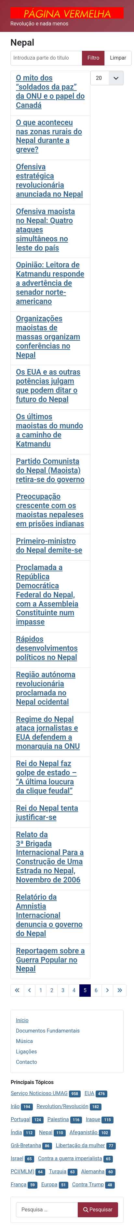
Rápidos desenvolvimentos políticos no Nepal (47, 648)
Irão (15, 1106)
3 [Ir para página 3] (62, 990)
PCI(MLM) (22, 1171)
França (18, 1184)
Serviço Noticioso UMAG (39, 1093)
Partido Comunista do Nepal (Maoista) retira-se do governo (50, 470)
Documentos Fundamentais (48, 1031)
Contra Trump (88, 1184)
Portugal (21, 1119)
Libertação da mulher (80, 1145)
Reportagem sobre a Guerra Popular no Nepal (50, 960)
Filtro (93, 58)
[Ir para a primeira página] (17, 990)
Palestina (58, 1119)
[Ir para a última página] (120, 990)
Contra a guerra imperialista (70, 1158)
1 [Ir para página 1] (40, 990)
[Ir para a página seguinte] (107, 990)
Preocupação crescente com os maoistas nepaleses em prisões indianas (50, 510)
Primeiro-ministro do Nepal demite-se (49, 545)
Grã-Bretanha (26, 1145)
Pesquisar (98, 1210)
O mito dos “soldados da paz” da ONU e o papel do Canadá (50, 91)
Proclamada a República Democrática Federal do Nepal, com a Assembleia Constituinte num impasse (47, 594)
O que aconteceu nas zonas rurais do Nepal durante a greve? (49, 136)
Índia (16, 1132)
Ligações (26, 1052)
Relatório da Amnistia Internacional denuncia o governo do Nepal (49, 915)
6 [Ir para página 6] (96, 990)
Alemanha (93, 1171)
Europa (49, 1184)
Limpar (118, 58)
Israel (17, 1158)
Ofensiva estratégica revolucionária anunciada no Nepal (49, 180)
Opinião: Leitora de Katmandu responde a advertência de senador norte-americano (50, 283)
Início (22, 1020)
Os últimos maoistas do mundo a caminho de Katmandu (49, 430)
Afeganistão (84, 1132)
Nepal (45, 1132)
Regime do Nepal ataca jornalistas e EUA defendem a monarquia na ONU (48, 733)
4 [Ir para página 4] (74, 990)
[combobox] (47, 1209)
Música (24, 1041)
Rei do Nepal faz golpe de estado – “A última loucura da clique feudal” (46, 777)
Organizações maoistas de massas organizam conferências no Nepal (48, 337)
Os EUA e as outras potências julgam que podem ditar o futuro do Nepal (48, 385)
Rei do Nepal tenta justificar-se (47, 813)
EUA (89, 1093)
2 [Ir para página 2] (51, 990)
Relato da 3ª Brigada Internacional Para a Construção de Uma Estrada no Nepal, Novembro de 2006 (50, 857)
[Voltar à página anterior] (29, 990)
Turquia (57, 1171)
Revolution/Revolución (62, 1106)
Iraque (93, 1119)
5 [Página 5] (85, 990)
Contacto (26, 1062)
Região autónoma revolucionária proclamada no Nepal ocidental (45, 688)
